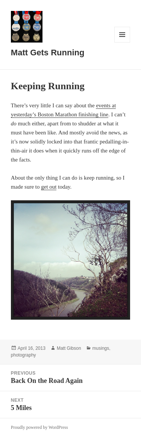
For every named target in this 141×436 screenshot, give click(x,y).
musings (100, 348)
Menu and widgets (122, 42)
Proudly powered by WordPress (39, 427)
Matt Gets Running (48, 52)
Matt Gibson (69, 348)
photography (23, 355)
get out (48, 187)
